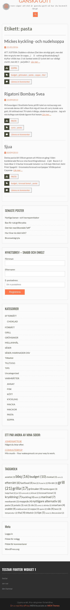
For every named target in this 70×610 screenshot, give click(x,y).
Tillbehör (9, 358)
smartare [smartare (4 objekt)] (58, 505)
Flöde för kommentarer (16, 544)
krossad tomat (25, 183)
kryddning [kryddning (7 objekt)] (13, 497)
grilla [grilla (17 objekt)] (20, 488)
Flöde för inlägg (12, 539)
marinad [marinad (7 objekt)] (48, 497)
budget (14, 75)
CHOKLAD (12, 321)
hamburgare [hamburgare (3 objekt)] (50, 489)
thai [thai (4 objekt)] (21, 512)
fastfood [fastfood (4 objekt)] (26, 482)
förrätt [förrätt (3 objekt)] (53, 483)
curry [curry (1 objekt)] (60, 477)
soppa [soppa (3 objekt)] (34, 509)
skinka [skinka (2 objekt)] (48, 505)
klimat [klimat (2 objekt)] (35, 493)
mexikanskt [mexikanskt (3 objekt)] (12, 501)
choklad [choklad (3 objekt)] (51, 477)
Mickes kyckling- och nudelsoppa (34, 41)
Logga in (9, 533)
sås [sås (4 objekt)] (50, 508)
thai (43, 75)
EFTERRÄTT (11, 315)
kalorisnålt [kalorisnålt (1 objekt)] (25, 493)
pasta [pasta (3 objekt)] (9, 505)
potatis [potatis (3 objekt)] (18, 505)
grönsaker (23, 75)
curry (13, 127)
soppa (37, 75)
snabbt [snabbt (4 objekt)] (10, 508)
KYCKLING (12, 399)
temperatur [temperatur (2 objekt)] (11, 513)
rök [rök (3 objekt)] (34, 505)
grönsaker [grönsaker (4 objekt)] (35, 488)
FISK (9, 389)
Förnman (9, 258)
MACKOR (12, 409)
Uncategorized (12, 373)
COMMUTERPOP (13, 450)
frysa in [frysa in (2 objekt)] (43, 483)
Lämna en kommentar (20, 81)
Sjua (8, 146)
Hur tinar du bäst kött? (15, 233)
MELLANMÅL (11, 342)
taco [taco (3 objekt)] (57, 509)
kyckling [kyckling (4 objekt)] (28, 497)
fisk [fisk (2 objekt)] (35, 483)
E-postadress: (11, 280)
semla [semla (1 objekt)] (40, 505)
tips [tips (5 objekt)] (41, 512)
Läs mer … (35, 62)
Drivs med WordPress (20, 605)
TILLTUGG (10, 363)
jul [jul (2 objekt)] (18, 493)
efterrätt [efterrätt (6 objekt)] (12, 482)
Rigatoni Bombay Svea (24, 93)
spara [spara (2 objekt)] (43, 509)
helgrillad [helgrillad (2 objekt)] (10, 493)
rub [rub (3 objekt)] (27, 505)
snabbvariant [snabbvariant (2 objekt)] (23, 509)
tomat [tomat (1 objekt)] (48, 513)
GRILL (8, 332)
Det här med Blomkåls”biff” (18, 227)
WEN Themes (53, 605)
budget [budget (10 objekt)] (37, 476)
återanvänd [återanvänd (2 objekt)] (58, 513)
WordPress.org (12, 549)
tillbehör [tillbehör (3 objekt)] (31, 512)
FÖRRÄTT (10, 327)
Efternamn (10, 269)
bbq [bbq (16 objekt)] (22, 476)
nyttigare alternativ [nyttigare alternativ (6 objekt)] (47, 501)
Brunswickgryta (12, 238)
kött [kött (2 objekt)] (38, 497)
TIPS (7, 368)
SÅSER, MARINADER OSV (17, 352)
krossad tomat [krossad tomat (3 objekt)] (47, 493)
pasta (31, 75)
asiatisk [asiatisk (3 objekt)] (10, 477)
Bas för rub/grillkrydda (15, 222)
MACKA (11, 404)
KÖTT (10, 394)
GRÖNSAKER (11, 337)
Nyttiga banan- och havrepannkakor (22, 217)
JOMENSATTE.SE (13, 441)
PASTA (13, 121)
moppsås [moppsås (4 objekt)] (25, 501)
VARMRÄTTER (12, 378)
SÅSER (8, 347)
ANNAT (10, 384)
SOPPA (14, 68)
